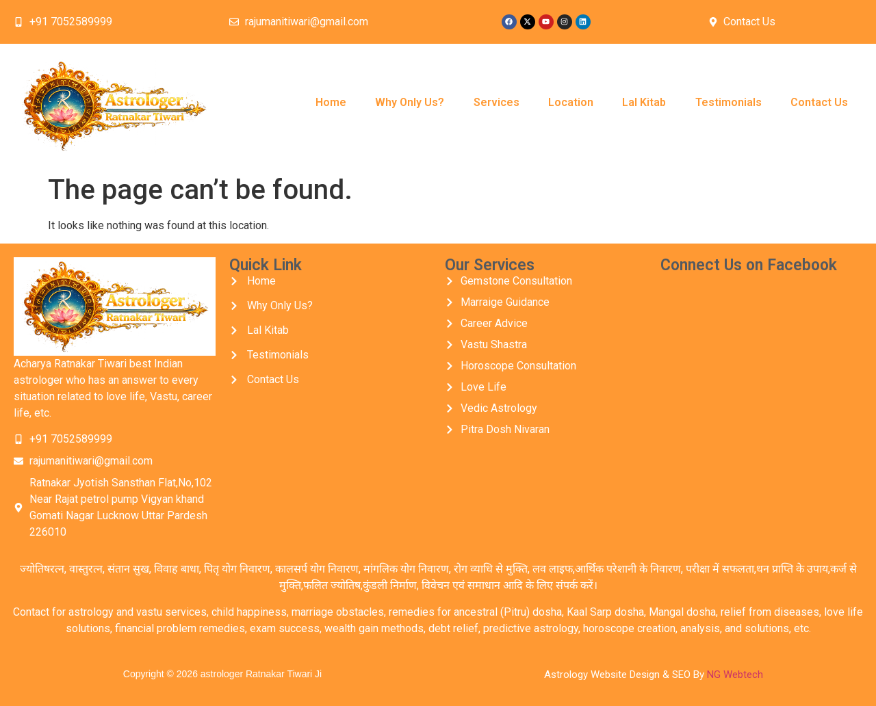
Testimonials (728, 102)
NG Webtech (735, 674)
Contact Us (819, 102)
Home (330, 102)
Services (496, 102)
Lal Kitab (644, 102)
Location (570, 102)
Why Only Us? (409, 102)
